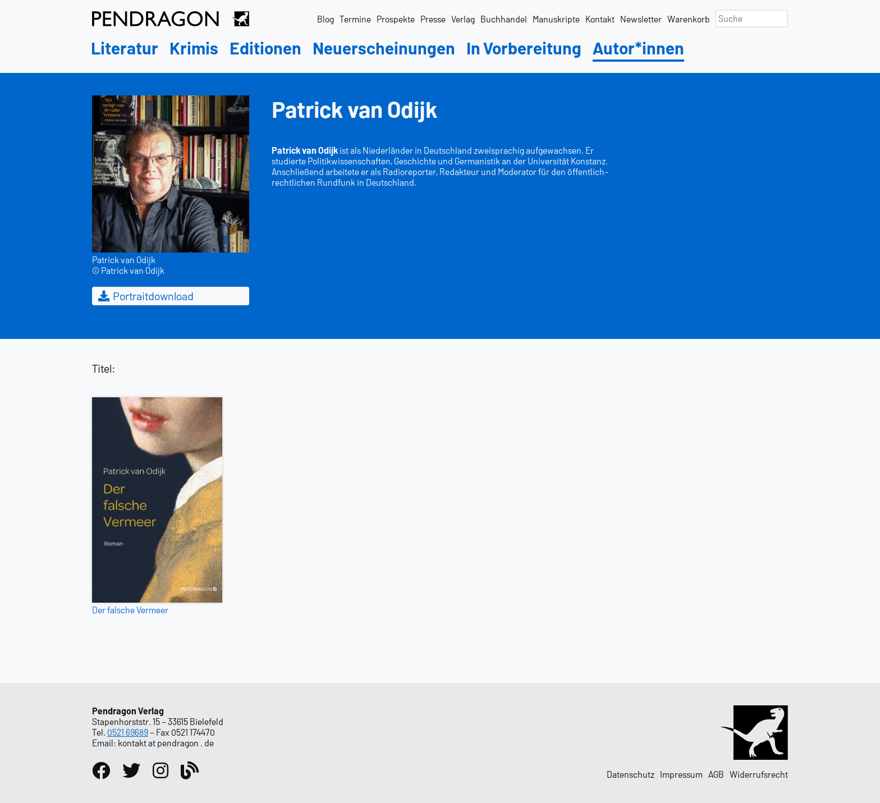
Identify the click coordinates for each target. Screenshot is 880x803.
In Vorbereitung (523, 48)
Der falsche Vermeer (130, 609)
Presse (433, 18)
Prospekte (396, 18)
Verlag (463, 18)
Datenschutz (630, 774)
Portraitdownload (145, 295)
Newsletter (641, 18)
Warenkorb (688, 18)
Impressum (681, 774)
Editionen (265, 48)
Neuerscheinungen (384, 48)
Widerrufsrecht (759, 774)
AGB (716, 774)
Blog (325, 18)
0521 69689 (127, 732)
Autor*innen (638, 48)
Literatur (124, 48)
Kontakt (600, 18)
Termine (355, 18)
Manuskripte (556, 18)
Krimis (193, 48)
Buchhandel (503, 18)
